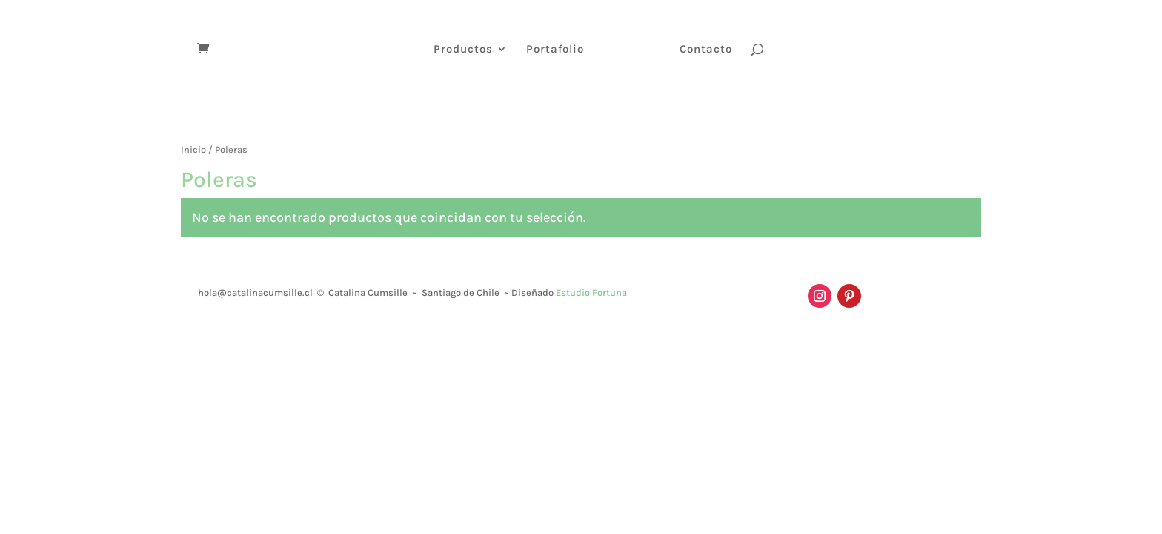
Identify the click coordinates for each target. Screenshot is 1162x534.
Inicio (193, 149)
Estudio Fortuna (591, 292)
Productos (463, 50)
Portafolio (555, 50)
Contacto (706, 50)
